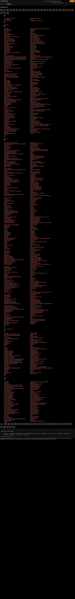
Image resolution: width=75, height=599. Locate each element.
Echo (5, 69)
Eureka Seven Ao (8, 279)
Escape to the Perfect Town (10, 261)
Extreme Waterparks (34, 411)
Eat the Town (33, 62)
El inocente (32, 119)
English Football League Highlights (11, 224)
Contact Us (12, 436)
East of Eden (7, 49)
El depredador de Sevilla (9, 116)
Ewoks (31, 335)
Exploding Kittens (34, 365)
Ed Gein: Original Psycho (35, 72)
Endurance (32, 215)
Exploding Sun (7, 366)
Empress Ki (32, 201)
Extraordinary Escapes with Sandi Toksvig (13, 386)
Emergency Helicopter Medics (36, 178)
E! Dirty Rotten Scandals (9, 18)
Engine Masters (7, 219)
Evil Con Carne (33, 313)
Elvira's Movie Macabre (35, 169)
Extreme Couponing (8, 395)
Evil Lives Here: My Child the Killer (37, 319)
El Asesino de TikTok (34, 107)
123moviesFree (44, 433)
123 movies (60, 433)
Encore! (32, 207)
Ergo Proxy (32, 248)
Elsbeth (31, 167)
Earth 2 (31, 32)
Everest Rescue (7, 296)
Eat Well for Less (7, 63)
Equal (5, 242)
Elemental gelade (34, 144)
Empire (31, 191)
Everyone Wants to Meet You (10, 306)
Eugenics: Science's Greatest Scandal (12, 276)
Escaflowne (32, 252)
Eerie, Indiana (7, 95)
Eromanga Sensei (34, 250)
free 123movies (66, 433)
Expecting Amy (33, 350)
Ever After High (7, 295)
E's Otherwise (7, 19)
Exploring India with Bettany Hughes (12, 368)
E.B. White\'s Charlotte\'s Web (36, 20)
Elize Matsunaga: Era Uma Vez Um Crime (13, 159)
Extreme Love (33, 402)
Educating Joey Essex (35, 88)
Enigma (31, 225)
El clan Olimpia (7, 113)
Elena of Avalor (7, 147)
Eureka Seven (33, 278)
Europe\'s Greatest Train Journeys (11, 284)
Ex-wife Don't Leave (8, 341)
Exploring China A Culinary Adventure (38, 366)
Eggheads (6, 97)
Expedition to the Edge (9, 357)
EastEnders (6, 51)
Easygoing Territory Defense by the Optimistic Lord (41, 56)
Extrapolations (7, 390)
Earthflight (6, 42)
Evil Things (32, 322)
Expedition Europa (8, 354)
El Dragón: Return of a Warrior (36, 117)
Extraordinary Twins (34, 388)
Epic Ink (6, 237)
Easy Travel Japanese (9, 55)
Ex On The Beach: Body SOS (36, 337)
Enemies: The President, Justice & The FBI (39, 216)
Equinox (6, 246)
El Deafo (32, 115)
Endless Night (7, 214)
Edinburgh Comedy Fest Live (10, 87)
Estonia (31, 270)
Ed (4, 72)
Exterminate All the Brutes (35, 372)
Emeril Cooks (7, 183)
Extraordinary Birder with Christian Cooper (13, 385)
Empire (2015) (33, 192)
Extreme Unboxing (34, 409)
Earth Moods (7, 35)
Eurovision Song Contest (9, 285)
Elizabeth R (6, 157)
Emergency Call (7, 177)
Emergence (32, 175)
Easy (5, 54)
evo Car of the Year (8, 329)
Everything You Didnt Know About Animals (39, 310)
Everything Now (33, 308)
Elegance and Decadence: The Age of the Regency (15, 143)
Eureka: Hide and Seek (9, 281)
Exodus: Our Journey (34, 347)
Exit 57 (31, 346)
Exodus (5, 347)
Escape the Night (34, 256)
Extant (31, 371)
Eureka (5, 278)
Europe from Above (34, 281)
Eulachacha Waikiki (8, 277)
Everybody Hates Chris (35, 300)
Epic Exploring (33, 236)
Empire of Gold (33, 194)
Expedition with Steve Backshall (37, 361)
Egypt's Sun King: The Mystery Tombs (12, 99)
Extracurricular (33, 382)
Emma (5, 186)
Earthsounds (7, 44)
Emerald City (33, 174)
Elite (31, 152)
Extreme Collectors (8, 394)
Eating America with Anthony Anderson (12, 68)
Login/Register (61, 2)
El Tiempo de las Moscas (35, 132)
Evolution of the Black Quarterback (11, 334)
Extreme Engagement (9, 396)
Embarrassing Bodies (34, 171)
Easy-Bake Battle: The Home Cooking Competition (15, 56)
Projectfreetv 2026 (20, 433)
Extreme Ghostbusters (35, 398)
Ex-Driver (6, 339)
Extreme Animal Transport (35, 391)
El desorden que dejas (9, 117)
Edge (31, 81)
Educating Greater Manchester (10, 88)
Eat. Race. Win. (7, 67)
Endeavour (32, 212)
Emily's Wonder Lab (34, 185)
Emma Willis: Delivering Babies (11, 187)
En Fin (5, 204)
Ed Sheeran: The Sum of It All (10, 73)
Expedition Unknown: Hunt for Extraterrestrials (14, 359)
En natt (31, 205)
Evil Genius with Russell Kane (36, 315)
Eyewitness (32, 420)
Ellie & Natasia (7, 165)
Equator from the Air (8, 245)
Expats (5, 350)
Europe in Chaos (7, 282)
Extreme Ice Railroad (8, 402)
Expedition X (33, 362)
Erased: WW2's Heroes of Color (37, 247)
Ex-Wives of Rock (34, 341)
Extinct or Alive (33, 373)
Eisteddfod (6, 105)
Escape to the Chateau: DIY (36, 258)
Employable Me (7, 200)
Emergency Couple (8, 178)
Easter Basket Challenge (35, 52)
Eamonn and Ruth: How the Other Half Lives (39, 28)
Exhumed (32, 344)
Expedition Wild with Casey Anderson (12, 361)
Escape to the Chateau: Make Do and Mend (13, 259)
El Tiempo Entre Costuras (9, 133)
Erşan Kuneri (7, 248)
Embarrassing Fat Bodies (35, 173)
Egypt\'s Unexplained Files (10, 100)
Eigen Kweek (33, 100)
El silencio (6, 132)
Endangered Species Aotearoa (10, 212)
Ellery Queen (33, 164)
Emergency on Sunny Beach (36, 179)
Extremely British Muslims (9, 413)
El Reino (32, 127)
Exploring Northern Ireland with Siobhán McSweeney (41, 368)
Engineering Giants (34, 221)
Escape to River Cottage (35, 257)
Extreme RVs (33, 406)
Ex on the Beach (33, 336)
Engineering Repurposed (9, 222)
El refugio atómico (8, 127)
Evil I (31, 317)
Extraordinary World (8, 389)
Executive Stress (33, 343)
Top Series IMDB (12, 433)
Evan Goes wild (7, 290)
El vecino (6, 134)
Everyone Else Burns (8, 305)
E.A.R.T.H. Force (7, 20)
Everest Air (32, 295)
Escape (5, 254)
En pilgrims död (7, 206)
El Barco (6, 108)
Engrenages (6, 225)
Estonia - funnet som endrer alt (10, 272)
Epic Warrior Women (8, 239)
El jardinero (6, 122)
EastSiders (6, 53)
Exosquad (6, 348)
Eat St (31, 60)
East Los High (33, 46)
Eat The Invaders (8, 61)
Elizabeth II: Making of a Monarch (37, 156)
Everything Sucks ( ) (8, 310)
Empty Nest (32, 202)
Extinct (5, 373)
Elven (31, 168)
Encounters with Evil (8, 210)
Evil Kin (31, 318)
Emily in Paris (7, 184)
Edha (31, 86)
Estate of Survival (8, 269)
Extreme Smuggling (34, 407)
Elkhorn (5, 160)
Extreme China (33, 393)
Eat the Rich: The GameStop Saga (37, 61)
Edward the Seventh (34, 90)
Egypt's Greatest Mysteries (36, 99)
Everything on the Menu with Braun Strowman (14, 309)
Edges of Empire (7, 86)
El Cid (31, 112)
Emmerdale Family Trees (35, 188)
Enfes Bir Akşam (7, 218)
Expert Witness (33, 364)
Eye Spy (6, 415)
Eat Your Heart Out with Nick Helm (11, 64)
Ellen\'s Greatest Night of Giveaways (12, 164)
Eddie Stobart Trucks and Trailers (37, 77)
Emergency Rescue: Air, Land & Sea (12, 180)
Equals (5, 243)
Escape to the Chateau (9, 258)
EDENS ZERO (7, 81)
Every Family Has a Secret (10, 299)
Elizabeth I (6, 155)
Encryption (32, 210)
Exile (5, 345)
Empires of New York (34, 198)
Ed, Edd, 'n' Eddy (34, 76)
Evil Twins (32, 323)
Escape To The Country (9, 260)
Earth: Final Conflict (34, 40)
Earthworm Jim (33, 45)
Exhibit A (6, 344)
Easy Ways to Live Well (35, 55)
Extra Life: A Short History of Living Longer (39, 381)
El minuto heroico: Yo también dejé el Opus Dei (40, 124)
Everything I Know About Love (10, 308)
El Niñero (6, 125)
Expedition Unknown (34, 357)
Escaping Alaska (33, 261)
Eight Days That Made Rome (10, 101)
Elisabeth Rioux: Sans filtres (10, 152)
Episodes (32, 240)
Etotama (32, 274)
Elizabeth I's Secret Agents (10, 156)
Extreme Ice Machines (35, 400)
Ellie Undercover (33, 165)
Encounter (6, 209)
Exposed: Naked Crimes (35, 369)
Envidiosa (6, 236)
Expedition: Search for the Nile (36, 363)
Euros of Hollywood (34, 284)
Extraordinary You (34, 389)
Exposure (6, 370)
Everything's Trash (8, 311)
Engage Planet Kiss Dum (35, 218)
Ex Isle (5, 336)
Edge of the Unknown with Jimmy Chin (12, 85)
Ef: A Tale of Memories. (35, 95)
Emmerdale (6, 188)
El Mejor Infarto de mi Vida (36, 123)
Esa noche (32, 251)
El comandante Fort (34, 113)
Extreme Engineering (34, 396)
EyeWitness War (7, 421)
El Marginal (6, 123)
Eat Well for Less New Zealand (37, 63)
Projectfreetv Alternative (29, 433)
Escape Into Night (8, 256)
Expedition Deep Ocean (35, 353)
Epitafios (6, 241)
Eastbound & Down (34, 50)
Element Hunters (7, 144)
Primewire (55, 433)
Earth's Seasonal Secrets (9, 40)
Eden (5, 78)
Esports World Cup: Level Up (10, 267)
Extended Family (7, 372)
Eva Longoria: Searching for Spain (11, 286)
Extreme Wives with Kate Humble (11, 412)
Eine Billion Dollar (8, 104)
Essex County (7, 268)
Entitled (5, 231)
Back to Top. (54, 439)
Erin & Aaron (7, 250)
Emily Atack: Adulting (34, 183)
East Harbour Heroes (8, 46)
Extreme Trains (33, 408)
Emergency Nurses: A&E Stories (11, 179)
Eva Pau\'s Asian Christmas (36, 286)
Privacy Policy (3, 436)
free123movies (37, 433)
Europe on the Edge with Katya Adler (38, 282)
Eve (31, 290)
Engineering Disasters (35, 220)
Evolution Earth (33, 333)
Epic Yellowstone (34, 239)
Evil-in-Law (6, 324)
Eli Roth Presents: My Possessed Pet (12, 150)
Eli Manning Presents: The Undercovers (38, 149)
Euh (31, 276)
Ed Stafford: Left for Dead (35, 74)
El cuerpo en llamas (8, 115)
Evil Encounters (7, 314)
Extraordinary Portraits (35, 387)
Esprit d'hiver (33, 267)
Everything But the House (35, 306)
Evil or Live (6, 321)
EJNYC (5, 106)
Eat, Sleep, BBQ (33, 65)
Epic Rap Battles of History (10, 238)
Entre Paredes (7, 233)
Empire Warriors (7, 197)
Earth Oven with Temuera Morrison (11, 36)
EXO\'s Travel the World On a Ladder (38, 348)
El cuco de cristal (34, 114)
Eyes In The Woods (34, 416)
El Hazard (6, 119)
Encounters (32, 209)
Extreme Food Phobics (9, 398)
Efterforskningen (33, 96)
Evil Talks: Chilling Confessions (11, 322)
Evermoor (6, 297)
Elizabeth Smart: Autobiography (37, 157)
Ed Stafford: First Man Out (9, 74)
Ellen (31, 160)
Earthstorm (32, 44)
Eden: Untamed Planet (35, 80)
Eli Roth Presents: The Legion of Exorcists (39, 150)
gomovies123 (11, 434)
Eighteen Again (7, 103)
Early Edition (7, 31)
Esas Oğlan (6, 252)
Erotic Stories (7, 251)
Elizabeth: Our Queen (35, 158)
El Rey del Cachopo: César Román (11, 128)
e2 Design (6, 24)
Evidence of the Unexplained (36, 312)
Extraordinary (7, 384)
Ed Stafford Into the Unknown (36, 73)
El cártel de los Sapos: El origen (37, 110)
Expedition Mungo (34, 356)
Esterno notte (33, 269)
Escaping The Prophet (35, 263)
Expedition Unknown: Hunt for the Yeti (38, 359)
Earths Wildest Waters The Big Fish (37, 43)
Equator (32, 243)
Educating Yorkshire (34, 89)
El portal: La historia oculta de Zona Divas (39, 125)
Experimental (7, 364)
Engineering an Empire (35, 219)
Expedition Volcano (34, 360)
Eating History (33, 68)
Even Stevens (7, 294)
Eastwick (32, 53)
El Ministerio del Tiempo (9, 124)
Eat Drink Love (33, 58)
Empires (6, 198)
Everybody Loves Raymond (10, 302)
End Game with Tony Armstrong (11, 211)
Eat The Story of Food (9, 62)
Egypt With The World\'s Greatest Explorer (39, 98)
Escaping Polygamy (8, 263)
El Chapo (6, 112)
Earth (5, 32)
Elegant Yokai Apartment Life (36, 143)
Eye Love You (33, 414)
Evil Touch (6, 323)
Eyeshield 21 (33, 418)
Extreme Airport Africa (9, 391)
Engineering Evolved (8, 221)
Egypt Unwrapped (8, 98)
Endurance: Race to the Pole (10, 216)
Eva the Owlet (33, 287)
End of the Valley (33, 211)
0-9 (1, 10)
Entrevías (32, 234)
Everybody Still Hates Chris (36, 302)
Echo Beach (6, 70)
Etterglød (6, 275)
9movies (50, 433)
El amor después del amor (10, 107)
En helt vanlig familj (34, 204)
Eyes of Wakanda (8, 417)
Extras (31, 390)
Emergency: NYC (34, 182)
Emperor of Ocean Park (35, 189)
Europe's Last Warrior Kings (10, 283)
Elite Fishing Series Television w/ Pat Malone (13, 153)
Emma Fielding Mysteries (35, 186)
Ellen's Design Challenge (35, 161)
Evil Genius (32, 314)
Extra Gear (6, 381)
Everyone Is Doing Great (35, 305)
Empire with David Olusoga (36, 197)
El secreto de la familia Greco (10, 131)
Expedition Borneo (8, 353)
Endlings (32, 214)
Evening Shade (33, 294)
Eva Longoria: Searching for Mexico (38, 285)
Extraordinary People (8, 387)
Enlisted (6, 228)
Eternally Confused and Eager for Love (38, 273)
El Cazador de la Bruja (9, 110)
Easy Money (33, 54)
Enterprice (32, 230)
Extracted (6, 382)
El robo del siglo (33, 130)
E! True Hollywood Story (35, 18)
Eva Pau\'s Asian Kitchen (9, 287)
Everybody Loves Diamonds (10, 301)
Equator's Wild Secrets (35, 245)
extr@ (5, 377)
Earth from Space (34, 34)
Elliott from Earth (7, 166)
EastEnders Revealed (35, 51)
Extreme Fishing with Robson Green (38, 397)
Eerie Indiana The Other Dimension (37, 94)
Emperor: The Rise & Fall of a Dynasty (12, 191)
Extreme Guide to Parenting (10, 399)
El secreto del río (34, 131)
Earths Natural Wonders (9, 43)
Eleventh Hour (33, 147)
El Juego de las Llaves (35, 122)
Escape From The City (35, 255)
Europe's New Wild (34, 283)
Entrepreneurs (7, 234)
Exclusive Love (7, 343)
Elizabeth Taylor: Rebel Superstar (11, 158)
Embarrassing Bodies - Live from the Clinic (13, 173)
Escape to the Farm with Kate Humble (38, 260)
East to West (33, 49)
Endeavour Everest (8, 213)
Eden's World (7, 80)
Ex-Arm (31, 338)
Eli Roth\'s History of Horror (10, 151)
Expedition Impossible (9, 356)
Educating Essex (33, 87)
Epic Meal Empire (34, 237)
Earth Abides (7, 33)
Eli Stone (32, 151)
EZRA (5, 422)
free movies (26, 434)
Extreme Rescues (34, 405)
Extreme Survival (7, 408)
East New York (33, 47)
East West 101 (7, 50)
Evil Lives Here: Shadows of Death (11, 320)
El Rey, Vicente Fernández (10, 130)
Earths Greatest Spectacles (36, 42)
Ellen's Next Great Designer (10, 161)
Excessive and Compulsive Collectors (38, 342)
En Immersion (7, 205)
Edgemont (32, 85)
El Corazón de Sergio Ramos (10, 114)
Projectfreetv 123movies (7, 431)
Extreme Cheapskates (9, 393)
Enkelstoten (6, 227)
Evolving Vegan (33, 334)
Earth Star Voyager (34, 36)
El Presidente (7, 126)
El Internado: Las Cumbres (10, 121)
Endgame (32, 213)
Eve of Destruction (8, 292)
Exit (31, 345)
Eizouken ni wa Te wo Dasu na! (37, 105)
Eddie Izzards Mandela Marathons (11, 77)
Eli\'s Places (32, 159)
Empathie (6, 189)
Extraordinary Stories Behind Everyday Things (14, 388)
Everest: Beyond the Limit (35, 296)
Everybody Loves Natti (35, 301)
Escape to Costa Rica (9, 257)
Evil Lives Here (7, 319)
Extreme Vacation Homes (9, 411)
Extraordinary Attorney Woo (36, 384)
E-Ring (31, 19)
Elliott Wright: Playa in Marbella (37, 166)
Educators (6, 90)
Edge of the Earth (34, 83)
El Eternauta (7, 118)
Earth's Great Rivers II (9, 38)
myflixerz (21, 434)
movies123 (6, 434)
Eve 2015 (6, 291)
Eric (5, 249)
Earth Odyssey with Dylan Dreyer (37, 35)
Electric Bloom (33, 142)
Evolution (6, 333)
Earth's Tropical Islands (35, 38)
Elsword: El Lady (7, 168)
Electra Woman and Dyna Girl (10, 142)
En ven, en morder (8, 207)
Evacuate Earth (7, 288)
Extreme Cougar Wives (35, 394)
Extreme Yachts (33, 412)
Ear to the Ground (8, 29)
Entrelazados (33, 233)
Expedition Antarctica (8, 352)
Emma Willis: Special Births (36, 187)
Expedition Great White (35, 355)
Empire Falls (7, 193)
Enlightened (32, 227)
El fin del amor (33, 118)
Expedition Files (33, 354)
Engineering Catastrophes (9, 220)
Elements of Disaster (34, 146)
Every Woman (7, 300)
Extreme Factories (8, 397)
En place (32, 206)
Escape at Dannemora (35, 254)
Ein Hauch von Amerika (35, 103)
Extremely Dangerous (35, 413)
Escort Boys (6, 266)
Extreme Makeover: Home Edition (11, 404)
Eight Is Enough (33, 101)
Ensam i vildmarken (34, 229)
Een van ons (7, 94)
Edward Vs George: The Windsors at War (13, 91)
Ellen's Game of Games (9, 162)
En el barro (32, 203)
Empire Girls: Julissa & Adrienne (37, 193)
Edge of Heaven (7, 83)
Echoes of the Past (8, 71)
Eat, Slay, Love (7, 65)
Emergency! (32, 180)
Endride (6, 215)
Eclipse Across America (35, 71)
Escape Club (7, 255)
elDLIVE (6, 138)
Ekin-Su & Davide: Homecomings (37, 106)
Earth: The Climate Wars (9, 41)
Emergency (6, 176)
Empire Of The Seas (8, 195)
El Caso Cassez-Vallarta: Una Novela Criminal (40, 109)
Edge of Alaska (7, 82)
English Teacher (33, 224)
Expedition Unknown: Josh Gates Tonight (13, 360)
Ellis (5, 167)
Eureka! (32, 279)
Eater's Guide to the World (36, 67)
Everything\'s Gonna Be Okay (36, 311)
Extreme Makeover (8, 403)
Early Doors (32, 29)
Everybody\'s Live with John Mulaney (12, 303)
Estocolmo (6, 270)
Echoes (31, 70)
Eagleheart (6, 28)
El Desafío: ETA (33, 116)
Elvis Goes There (8, 171)
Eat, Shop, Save (33, 64)
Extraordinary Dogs (34, 385)
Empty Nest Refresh (8, 203)
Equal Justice (33, 242)
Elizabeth (32, 153)
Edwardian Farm (7, 92)
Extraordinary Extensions (35, 386)
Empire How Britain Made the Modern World (13, 194)
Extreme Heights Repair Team (36, 399)
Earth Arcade (33, 33)
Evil (5, 313)
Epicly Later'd (7, 240)
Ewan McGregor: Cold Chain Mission (12, 335)
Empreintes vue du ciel (9, 201)
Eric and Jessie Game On (35, 249)
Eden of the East (33, 79)
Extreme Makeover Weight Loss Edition (38, 403)
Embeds (6, 174)
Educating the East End (9, 89)
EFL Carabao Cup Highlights (10, 96)
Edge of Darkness (34, 82)
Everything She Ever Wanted (36, 309)
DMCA (8, 436)
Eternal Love (7, 273)
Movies (2, 4)
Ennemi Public (33, 228)
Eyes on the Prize (34, 417)
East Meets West (7, 47)
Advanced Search (54, 2)
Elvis (31, 170)
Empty (5, 202)
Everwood (32, 297)
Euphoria (32, 277)
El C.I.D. (32, 108)
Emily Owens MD (8, 185)
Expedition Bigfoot (34, 352)
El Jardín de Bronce (34, 121)
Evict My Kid (7, 312)
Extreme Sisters (7, 407)
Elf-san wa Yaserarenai (35, 148)
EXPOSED (6, 369)
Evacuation (32, 288)
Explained (6, 365)
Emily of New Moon (34, 184)
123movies (6, 433)
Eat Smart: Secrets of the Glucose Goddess (39, 59)
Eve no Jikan (33, 291)
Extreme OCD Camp (8, 405)
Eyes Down (6, 416)
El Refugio (32, 126)
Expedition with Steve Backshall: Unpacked (13, 362)
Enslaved (6, 230)
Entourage (32, 231)
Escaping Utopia (7, 264)
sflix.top (16, 434)
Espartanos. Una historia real (36, 266)
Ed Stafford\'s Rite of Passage (10, 76)
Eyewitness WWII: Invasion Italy (37, 421)
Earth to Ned (7, 37)
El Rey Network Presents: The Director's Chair (40, 128)
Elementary (6, 146)
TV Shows (8, 4)
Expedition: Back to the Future (10, 363)
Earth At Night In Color (9, 34)
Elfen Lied (6, 149)
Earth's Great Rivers (34, 37)
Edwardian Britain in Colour (36, 91)
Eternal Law (32, 272)
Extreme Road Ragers (9, 406)
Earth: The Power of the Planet (37, 41)
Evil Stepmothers (34, 321)
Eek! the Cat (33, 92)
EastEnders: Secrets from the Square (12, 52)
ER (31, 246)
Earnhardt (32, 31)
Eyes (31, 415)
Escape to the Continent (35, 259)
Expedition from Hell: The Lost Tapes (12, 355)
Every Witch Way (34, 299)
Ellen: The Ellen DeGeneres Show (37, 162)
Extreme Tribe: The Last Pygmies (11, 409)
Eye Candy (6, 414)
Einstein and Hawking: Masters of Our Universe (40, 104)
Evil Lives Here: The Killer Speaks (37, 320)
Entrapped (32, 232)
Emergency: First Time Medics (10, 182)
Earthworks (6, 45)
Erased (5, 247)
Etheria (5, 274)
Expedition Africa (33, 351)
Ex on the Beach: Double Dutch (11, 338)
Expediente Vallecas (8, 351)
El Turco (32, 133)
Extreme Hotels (7, 400)
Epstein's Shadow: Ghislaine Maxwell (38, 241)
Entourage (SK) (7, 232)
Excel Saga (6, 342)
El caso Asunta (7, 109)
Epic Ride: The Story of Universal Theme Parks (40, 238)
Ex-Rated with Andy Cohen (36, 339)
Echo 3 (31, 69)
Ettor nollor (32, 275)
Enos (5, 229)
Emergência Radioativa (9, 175)
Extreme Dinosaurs (34, 395)
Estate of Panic (33, 268)
